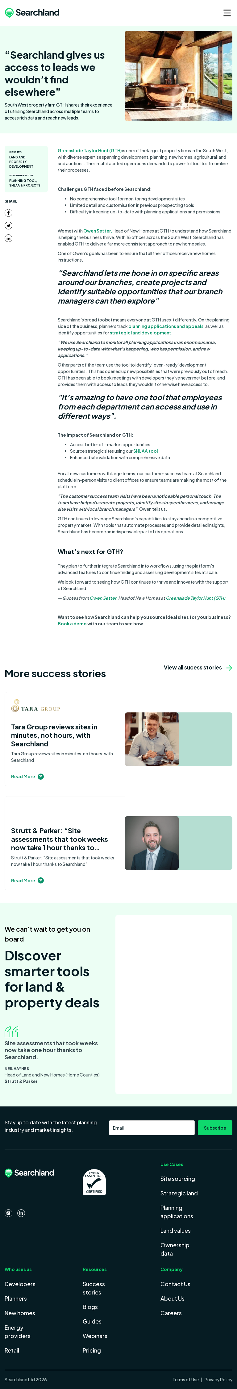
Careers (171, 1312)
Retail (12, 1350)
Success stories (94, 1288)
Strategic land (179, 1193)
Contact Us (175, 1283)
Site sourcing (177, 1178)
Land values (175, 1230)
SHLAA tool (145, 451)
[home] (32, 13)
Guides (92, 1321)
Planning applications (176, 1211)
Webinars (95, 1335)
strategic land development (140, 332)
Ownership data (174, 1249)
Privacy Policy (218, 1379)
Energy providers (18, 1331)
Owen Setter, (97, 230)
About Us (172, 1298)
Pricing (92, 1350)
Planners (16, 1298)
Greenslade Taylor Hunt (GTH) (90, 150)
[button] (223, 13)
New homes (20, 1312)
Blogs (90, 1306)
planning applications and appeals (165, 326)
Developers (20, 1283)
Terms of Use (186, 1379)
